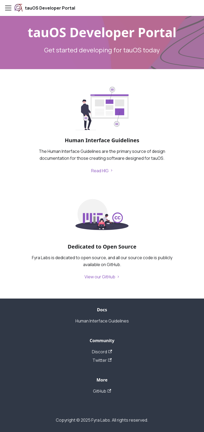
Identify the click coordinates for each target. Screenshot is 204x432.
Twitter (102, 360)
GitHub (102, 391)
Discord (102, 352)
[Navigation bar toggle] (8, 8)
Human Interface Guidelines (102, 321)
